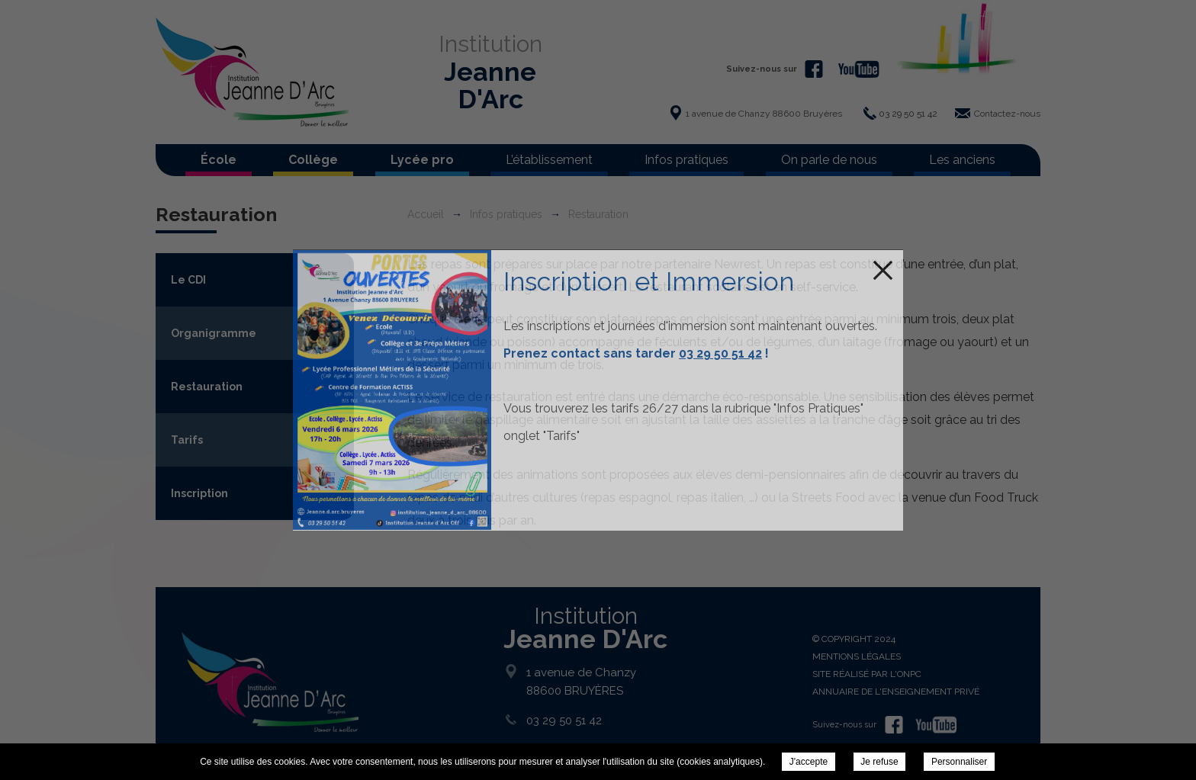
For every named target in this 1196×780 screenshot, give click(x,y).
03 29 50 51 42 (720, 353)
